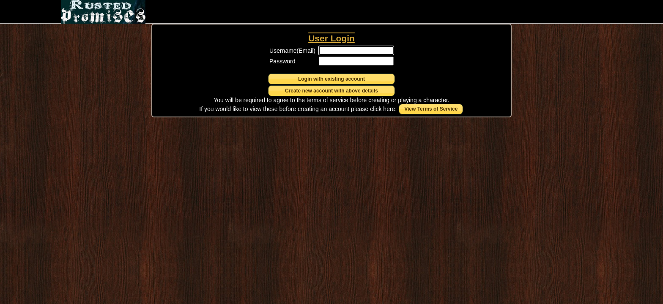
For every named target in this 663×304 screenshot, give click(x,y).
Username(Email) (292, 50)
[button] (331, 78)
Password (282, 61)
